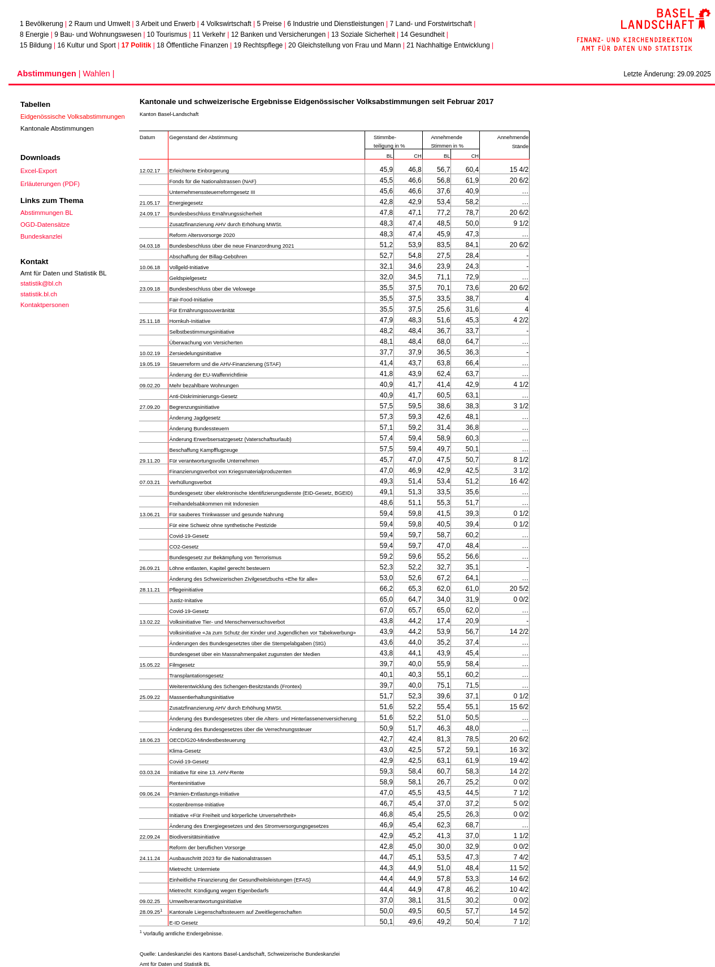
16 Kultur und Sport (87, 45)
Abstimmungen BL (46, 212)
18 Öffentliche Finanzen (192, 45)
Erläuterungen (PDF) (50, 183)
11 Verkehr (209, 34)
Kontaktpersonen (44, 304)
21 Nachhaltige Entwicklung (447, 45)
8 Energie (34, 34)
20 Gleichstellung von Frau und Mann (344, 45)
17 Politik (136, 45)
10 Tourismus (167, 34)
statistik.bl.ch (38, 294)
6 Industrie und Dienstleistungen (335, 24)
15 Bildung (36, 45)
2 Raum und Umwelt (100, 24)
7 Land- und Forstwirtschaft (430, 24)
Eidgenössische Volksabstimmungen (72, 116)
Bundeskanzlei (41, 236)
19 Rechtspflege (258, 45)
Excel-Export (38, 170)
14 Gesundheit (422, 34)
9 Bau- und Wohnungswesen (97, 34)
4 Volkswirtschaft (226, 24)
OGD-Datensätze (45, 224)
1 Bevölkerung (41, 24)
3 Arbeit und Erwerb (165, 24)
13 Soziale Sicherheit (363, 34)
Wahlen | (98, 73)
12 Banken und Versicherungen (278, 34)
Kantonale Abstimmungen (57, 128)
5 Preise (269, 24)
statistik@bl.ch (41, 283)
